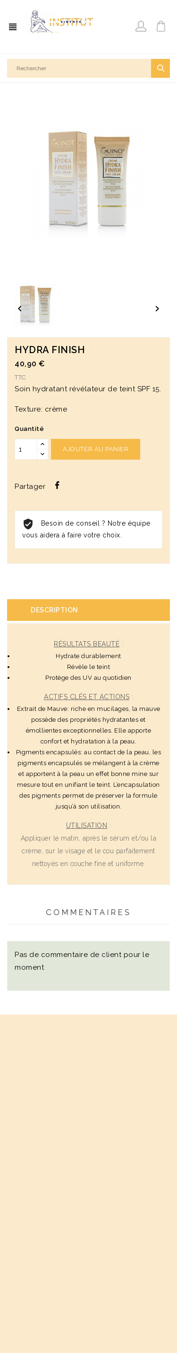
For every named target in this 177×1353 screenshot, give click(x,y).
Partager (57, 485)
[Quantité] (26, 449)
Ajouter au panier (95, 449)
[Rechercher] (88, 68)
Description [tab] (54, 610)
